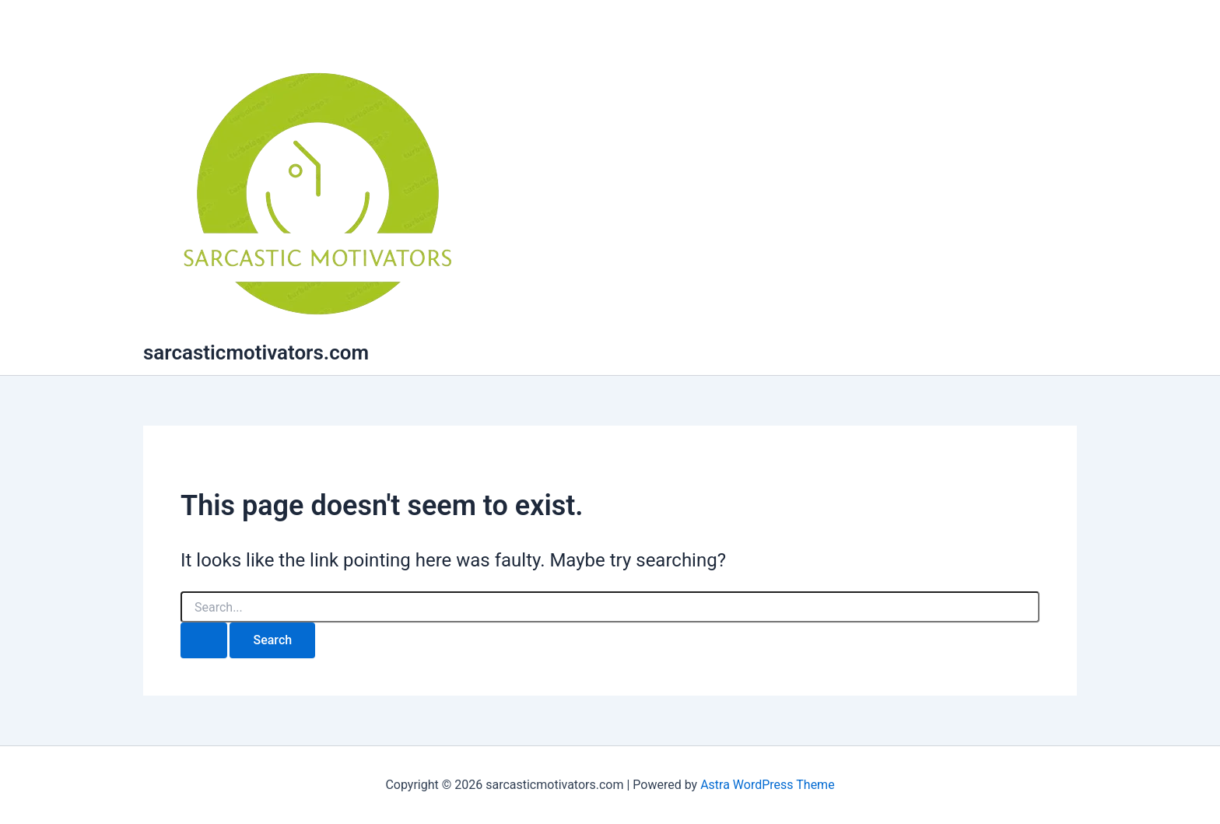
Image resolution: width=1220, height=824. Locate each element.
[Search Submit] (204, 640)
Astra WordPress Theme (767, 784)
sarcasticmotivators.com (256, 352)
